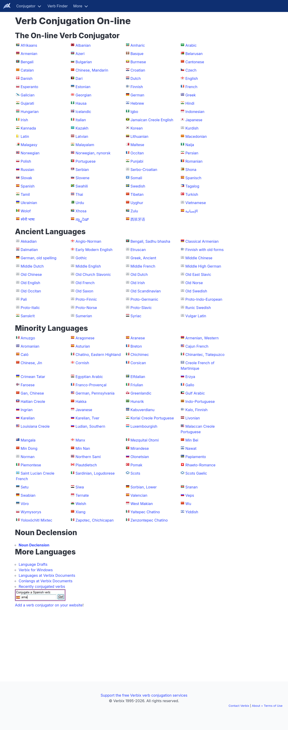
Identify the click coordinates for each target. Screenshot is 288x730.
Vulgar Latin (195, 316)
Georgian (83, 95)
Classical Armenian (201, 241)
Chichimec (139, 354)
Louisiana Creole (35, 426)
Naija (189, 144)
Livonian (192, 418)
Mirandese (139, 448)
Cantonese (194, 62)
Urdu (80, 202)
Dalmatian (29, 249)
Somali (136, 178)
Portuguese (86, 161)
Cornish (82, 363)
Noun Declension (34, 545)
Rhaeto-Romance (200, 465)
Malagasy (29, 144)
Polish (26, 161)
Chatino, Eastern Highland (98, 354)
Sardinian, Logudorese (95, 473)
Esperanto (29, 86)
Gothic (81, 258)
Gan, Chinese (32, 393)
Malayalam (85, 144)
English (191, 78)
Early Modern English (94, 249)
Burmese (138, 62)
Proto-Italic (30, 307)
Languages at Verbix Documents (47, 575)
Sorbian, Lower (143, 487)
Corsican (138, 363)
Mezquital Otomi (144, 440)
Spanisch (193, 178)
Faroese (28, 385)
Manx (80, 440)
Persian (191, 153)
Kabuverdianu (142, 409)
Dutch (135, 78)
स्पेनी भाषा (28, 219)
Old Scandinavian (145, 291)
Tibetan (137, 194)
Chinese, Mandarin (92, 70)
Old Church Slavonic (93, 274)
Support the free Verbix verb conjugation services (144, 695)
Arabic (191, 45)
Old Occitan (31, 291)
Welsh (81, 503)
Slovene (82, 178)
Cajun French (196, 346)
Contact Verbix (239, 705)
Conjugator (25, 6)
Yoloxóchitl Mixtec (36, 520)
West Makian (141, 503)
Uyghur (136, 202)
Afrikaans (29, 45)
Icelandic (83, 111)
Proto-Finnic (86, 299)
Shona (190, 169)
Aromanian (30, 346)
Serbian (82, 169)
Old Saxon (84, 291)
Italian (81, 120)
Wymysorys (31, 512)
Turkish (191, 194)
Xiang (80, 512)
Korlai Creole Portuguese (152, 418)
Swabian (28, 495)
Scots (135, 473)
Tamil (25, 194)
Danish (27, 78)
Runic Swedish (198, 307)
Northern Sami (88, 456)
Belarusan (194, 53)
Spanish (28, 186)
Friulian (136, 385)
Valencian (138, 495)
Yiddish (191, 512)
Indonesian (194, 111)
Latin (25, 136)
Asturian (83, 346)
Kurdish (191, 128)
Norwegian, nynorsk (93, 153)
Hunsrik (137, 401)
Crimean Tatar (33, 376)
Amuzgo (28, 338)
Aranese (137, 338)
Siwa (80, 487)
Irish (24, 120)
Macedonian (196, 136)
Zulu (134, 211)
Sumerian (84, 316)
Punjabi (136, 161)
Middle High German (203, 266)
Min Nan (83, 448)
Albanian (83, 45)
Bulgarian (84, 62)
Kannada (28, 128)
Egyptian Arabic (89, 376)
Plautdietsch (86, 465)
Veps (189, 495)
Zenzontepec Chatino (149, 520)
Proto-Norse (86, 307)
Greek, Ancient (143, 258)
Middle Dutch (32, 266)
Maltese (137, 144)
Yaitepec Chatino (145, 512)
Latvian (82, 136)
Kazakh (82, 128)
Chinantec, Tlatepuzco (204, 354)
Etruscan (138, 249)
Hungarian (30, 111)
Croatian (137, 70)
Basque (136, 53)
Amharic (137, 45)
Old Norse (194, 282)
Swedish (137, 186)
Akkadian (29, 241)
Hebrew (137, 103)
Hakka (81, 401)
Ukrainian (29, 202)
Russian (27, 169)
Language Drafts (33, 564)
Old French (85, 282)
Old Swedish (196, 291)
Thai (79, 194)
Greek (190, 95)
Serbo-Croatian (143, 169)
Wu (188, 503)
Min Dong (29, 448)
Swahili (82, 186)
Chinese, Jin (31, 363)
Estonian (83, 86)
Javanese (84, 409)
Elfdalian (137, 376)
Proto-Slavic (141, 307)
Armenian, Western (201, 338)
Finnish (136, 86)
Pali (24, 299)
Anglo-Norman (88, 241)
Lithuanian (139, 136)
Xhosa (81, 211)
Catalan (27, 70)
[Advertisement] (254, 85)
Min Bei (191, 440)
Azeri (80, 53)
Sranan (191, 487)
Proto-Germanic (144, 299)
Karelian (28, 418)
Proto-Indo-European (203, 299)
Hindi (189, 103)
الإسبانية (191, 211)
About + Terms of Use (267, 705)
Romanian (193, 161)
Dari (79, 78)
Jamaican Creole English (151, 120)
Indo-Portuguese (200, 401)
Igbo (134, 111)
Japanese (193, 120)
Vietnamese (195, 202)
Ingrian (27, 409)
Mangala (28, 440)
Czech (190, 70)
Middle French (142, 266)
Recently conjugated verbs (42, 586)
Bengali (27, 62)
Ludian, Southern (90, 426)
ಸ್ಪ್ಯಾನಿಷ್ (82, 219)
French (191, 86)
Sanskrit (28, 316)
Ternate (82, 495)
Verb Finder (57, 6)
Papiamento (195, 456)
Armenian (29, 53)
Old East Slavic (198, 274)
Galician (28, 95)
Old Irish (137, 282)
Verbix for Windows (36, 570)
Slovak (26, 178)
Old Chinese (31, 274)
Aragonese (85, 338)
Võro (25, 503)
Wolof (26, 211)
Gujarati (27, 103)
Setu (25, 487)
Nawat (190, 448)
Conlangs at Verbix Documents (45, 581)
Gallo (189, 385)
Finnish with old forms (204, 249)
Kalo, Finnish (196, 409)
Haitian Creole (33, 401)
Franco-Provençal (91, 385)
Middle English (88, 266)
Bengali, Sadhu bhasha (150, 241)
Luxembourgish (143, 426)
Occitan (137, 153)
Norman (28, 456)
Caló (25, 354)
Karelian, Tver (87, 418)
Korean (136, 128)
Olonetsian (139, 456)
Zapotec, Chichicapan (95, 520)
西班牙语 (137, 219)
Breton (136, 346)
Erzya (190, 376)
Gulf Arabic (195, 393)
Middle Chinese (198, 258)
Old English (30, 282)
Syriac (135, 316)
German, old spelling (38, 258)
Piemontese (31, 465)
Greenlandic (140, 393)
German (137, 95)
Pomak (136, 465)
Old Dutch (139, 274)
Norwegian (30, 153)
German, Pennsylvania (95, 393)
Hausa (81, 103)
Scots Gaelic (196, 473)
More (77, 6)
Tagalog (192, 186)
